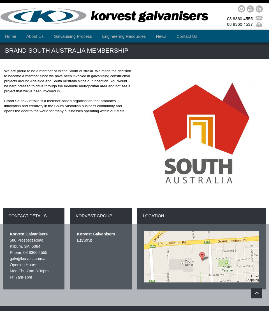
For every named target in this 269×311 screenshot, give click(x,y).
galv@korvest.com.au (29, 258)
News (161, 36)
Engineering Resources (124, 36)
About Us (35, 36)
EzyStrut (84, 240)
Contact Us (187, 36)
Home (10, 36)
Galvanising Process (73, 36)
